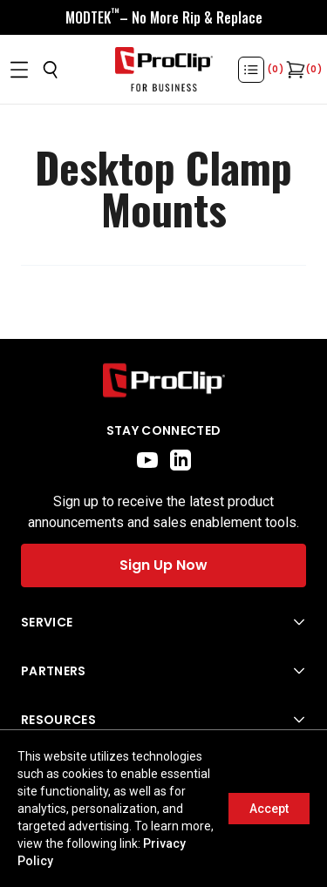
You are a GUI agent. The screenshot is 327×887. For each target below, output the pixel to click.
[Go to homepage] (164, 69)
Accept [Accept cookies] (269, 809)
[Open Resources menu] (163, 719)
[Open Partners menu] (163, 671)
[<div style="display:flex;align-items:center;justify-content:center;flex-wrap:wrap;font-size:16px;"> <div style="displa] (163, 17)
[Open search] (50, 69)
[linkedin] (180, 460)
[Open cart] (294, 69)
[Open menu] (19, 69)
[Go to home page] (163, 380)
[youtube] (147, 460)
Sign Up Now (163, 565)
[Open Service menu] (163, 622)
